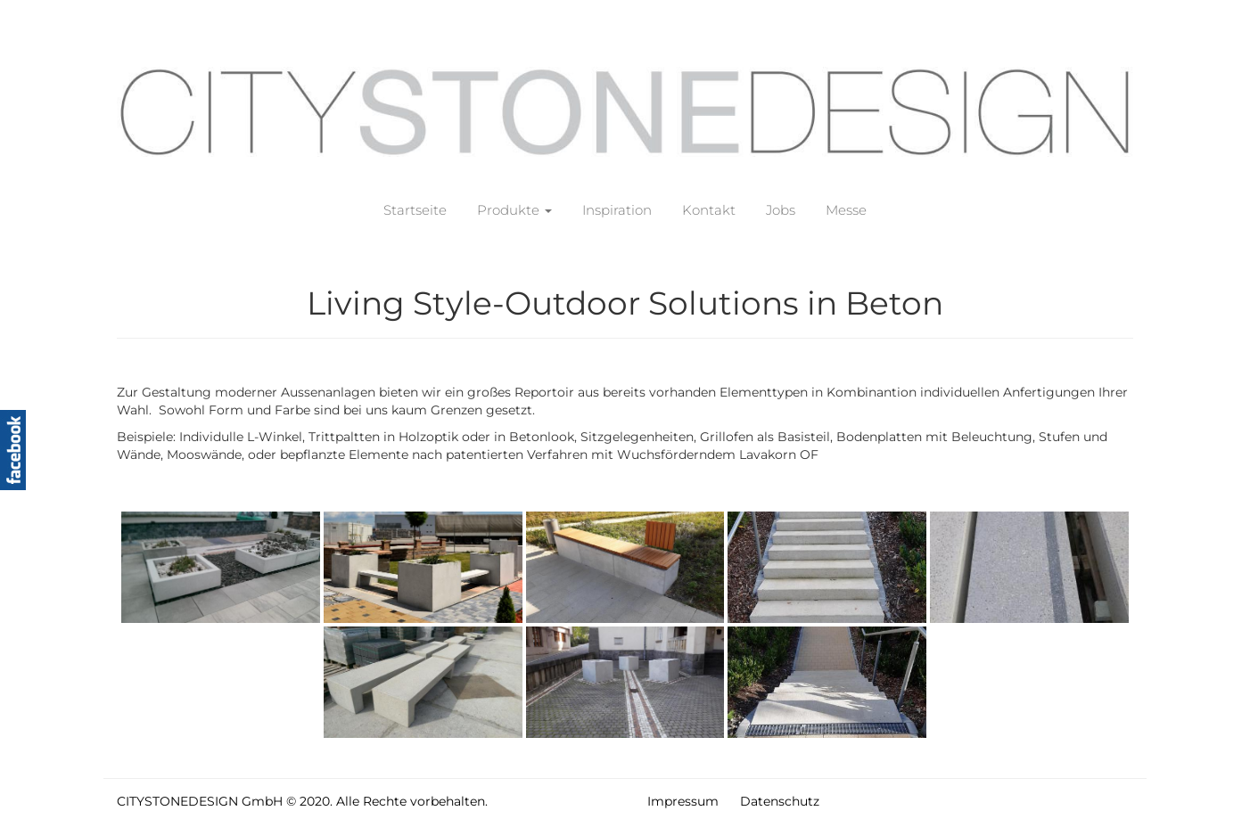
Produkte (514, 209)
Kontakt (709, 209)
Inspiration (617, 209)
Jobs (780, 209)
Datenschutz (779, 801)
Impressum (683, 801)
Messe (846, 209)
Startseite (415, 209)
